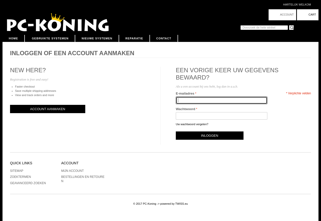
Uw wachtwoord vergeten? (192, 124)
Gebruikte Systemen (50, 38)
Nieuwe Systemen (97, 38)
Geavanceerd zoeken (28, 183)
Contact (163, 38)
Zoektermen (20, 177)
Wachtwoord (185, 109)
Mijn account (72, 171)
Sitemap (16, 171)
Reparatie (134, 38)
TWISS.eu (181, 203)
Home (13, 38)
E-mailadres (185, 93)
